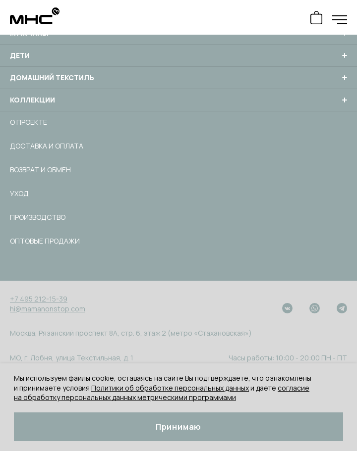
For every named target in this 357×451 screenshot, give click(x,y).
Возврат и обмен (40, 169)
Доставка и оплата (46, 145)
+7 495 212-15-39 (38, 298)
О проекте (28, 122)
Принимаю (178, 426)
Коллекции (178, 100)
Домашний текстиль (178, 77)
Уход (19, 193)
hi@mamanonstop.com (47, 308)
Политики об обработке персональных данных (170, 388)
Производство (37, 217)
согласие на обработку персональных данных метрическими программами (161, 392)
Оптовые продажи (45, 241)
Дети (178, 55)
